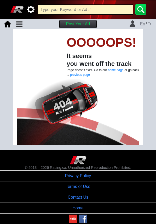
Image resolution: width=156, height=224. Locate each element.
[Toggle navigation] (19, 24)
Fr (149, 24)
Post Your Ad (78, 24)
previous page (80, 75)
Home (78, 208)
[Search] (140, 9)
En (142, 24)
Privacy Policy (78, 176)
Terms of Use (78, 186)
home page (116, 70)
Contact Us (78, 197)
